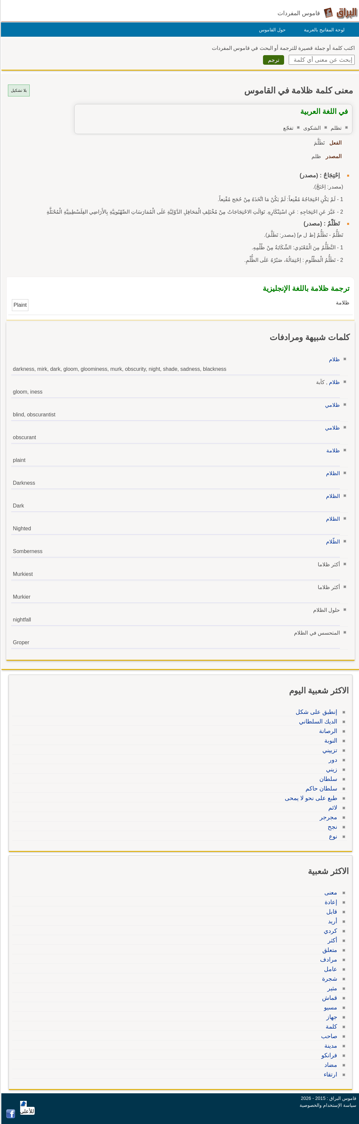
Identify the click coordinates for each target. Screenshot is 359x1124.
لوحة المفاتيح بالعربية (323, 29)
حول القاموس (271, 29)
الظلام (332, 473)
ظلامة (332, 450)
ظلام (333, 359)
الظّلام (332, 541)
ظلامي (331, 405)
